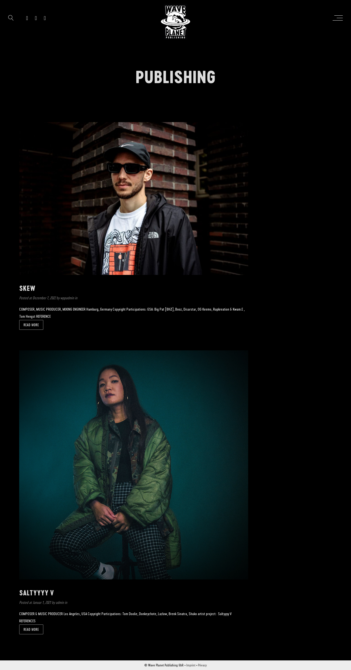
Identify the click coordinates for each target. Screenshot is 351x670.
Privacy (202, 665)
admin (60, 602)
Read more (31, 325)
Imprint (190, 665)
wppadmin (67, 297)
